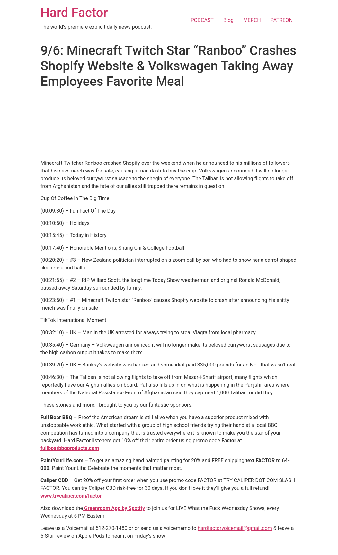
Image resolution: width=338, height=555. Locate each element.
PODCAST (202, 20)
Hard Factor (74, 12)
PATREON (282, 20)
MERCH (252, 20)
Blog (228, 20)
